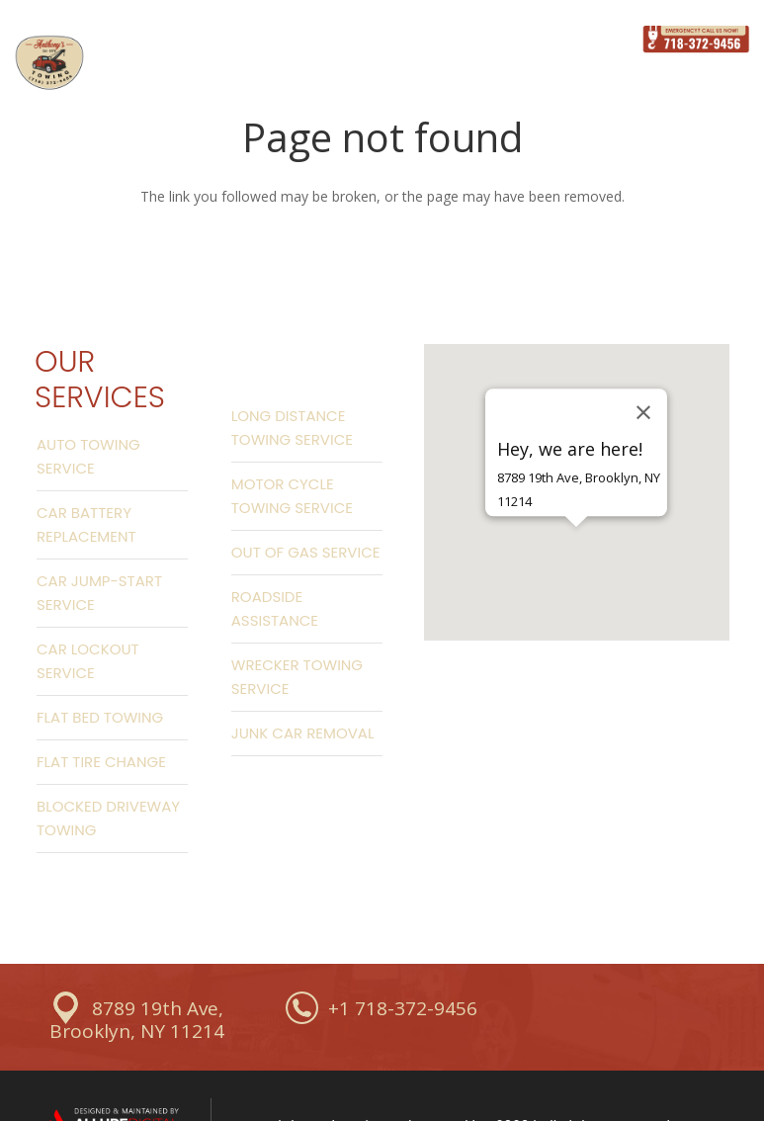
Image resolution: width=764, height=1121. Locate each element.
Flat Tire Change (101, 761)
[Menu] (601, 39)
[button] (576, 561)
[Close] (643, 412)
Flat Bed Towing (100, 717)
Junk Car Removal (303, 733)
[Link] (49, 63)
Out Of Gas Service (306, 552)
